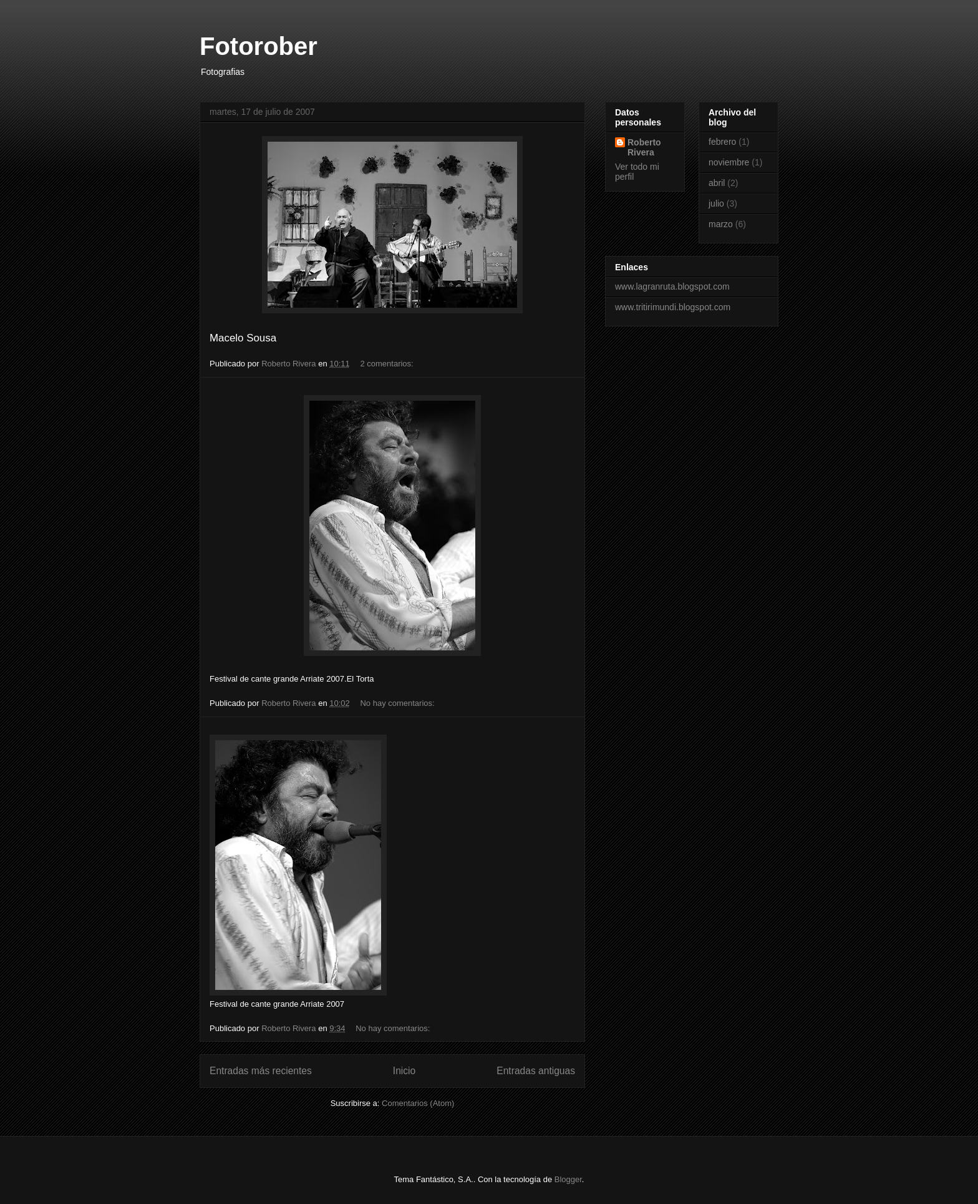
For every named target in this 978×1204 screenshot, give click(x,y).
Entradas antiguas (535, 1070)
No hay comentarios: (398, 703)
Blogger (568, 1179)
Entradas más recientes (261, 1070)
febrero (722, 142)
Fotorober (258, 46)
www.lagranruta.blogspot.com (672, 286)
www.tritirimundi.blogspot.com (672, 307)
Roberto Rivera (644, 147)
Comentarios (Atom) (418, 1103)
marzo (721, 224)
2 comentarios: (387, 363)
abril (717, 183)
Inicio (404, 1070)
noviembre (729, 162)
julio (716, 203)
